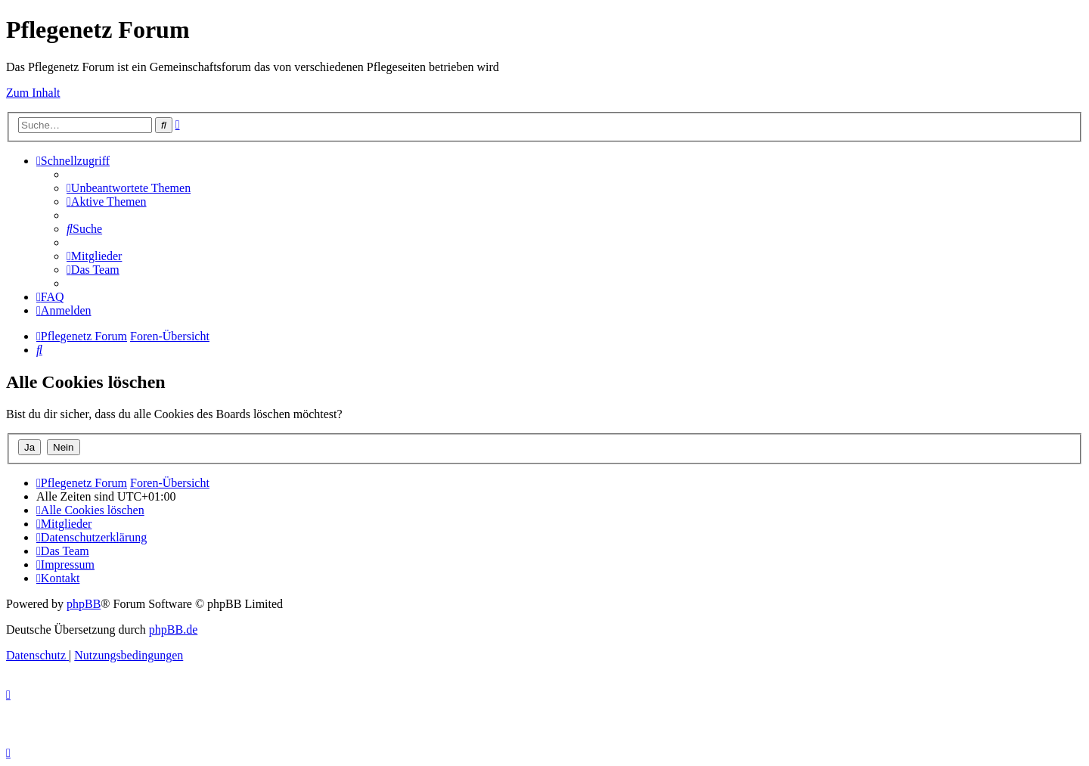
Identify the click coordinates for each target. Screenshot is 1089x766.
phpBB (84, 603)
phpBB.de (173, 629)
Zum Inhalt (33, 92)
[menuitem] (129, 187)
